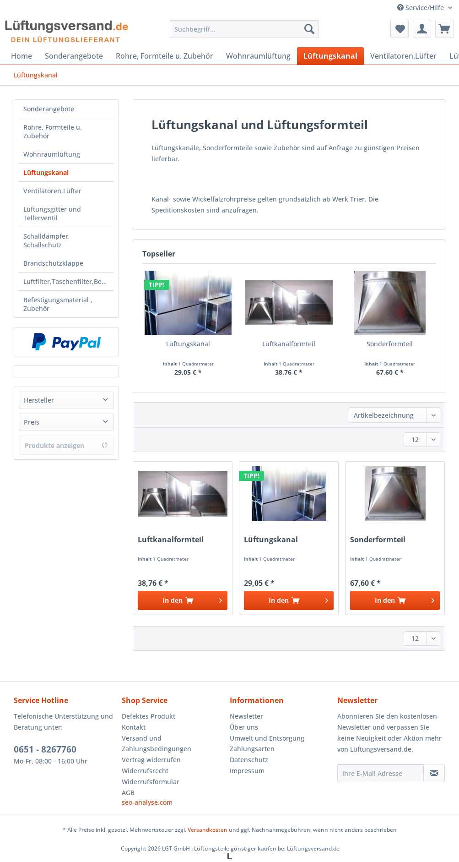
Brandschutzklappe (53, 263)
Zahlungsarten (252, 748)
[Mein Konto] (422, 29)
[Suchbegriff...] (244, 29)
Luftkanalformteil (288, 343)
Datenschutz (249, 759)
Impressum (247, 770)
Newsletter (246, 716)
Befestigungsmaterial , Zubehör (57, 304)
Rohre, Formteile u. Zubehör (52, 131)
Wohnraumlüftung (51, 154)
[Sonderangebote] (73, 56)
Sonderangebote (48, 108)
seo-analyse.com (147, 802)
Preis (31, 422)
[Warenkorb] (444, 29)
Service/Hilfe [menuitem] (421, 7)
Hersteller (39, 400)
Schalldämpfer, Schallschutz (46, 240)
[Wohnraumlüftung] (258, 56)
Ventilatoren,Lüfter (52, 190)
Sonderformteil (390, 343)
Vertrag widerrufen (151, 759)
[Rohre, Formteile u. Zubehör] (164, 56)
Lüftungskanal (46, 172)
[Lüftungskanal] (330, 56)
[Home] (21, 56)
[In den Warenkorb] (182, 600)
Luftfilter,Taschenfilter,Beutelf (68, 281)
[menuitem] (244, 33)
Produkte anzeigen (66, 445)
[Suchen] (309, 29)
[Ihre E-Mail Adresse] (380, 773)
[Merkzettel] (399, 29)
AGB (128, 792)
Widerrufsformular (150, 781)
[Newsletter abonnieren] (434, 773)
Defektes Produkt (148, 716)
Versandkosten (207, 830)
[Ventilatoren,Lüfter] (403, 56)
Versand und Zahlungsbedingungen (156, 743)
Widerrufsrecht (145, 770)
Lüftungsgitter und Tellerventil (52, 213)
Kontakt (134, 727)
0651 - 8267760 (45, 749)
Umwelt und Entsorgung (267, 738)
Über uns (244, 727)
